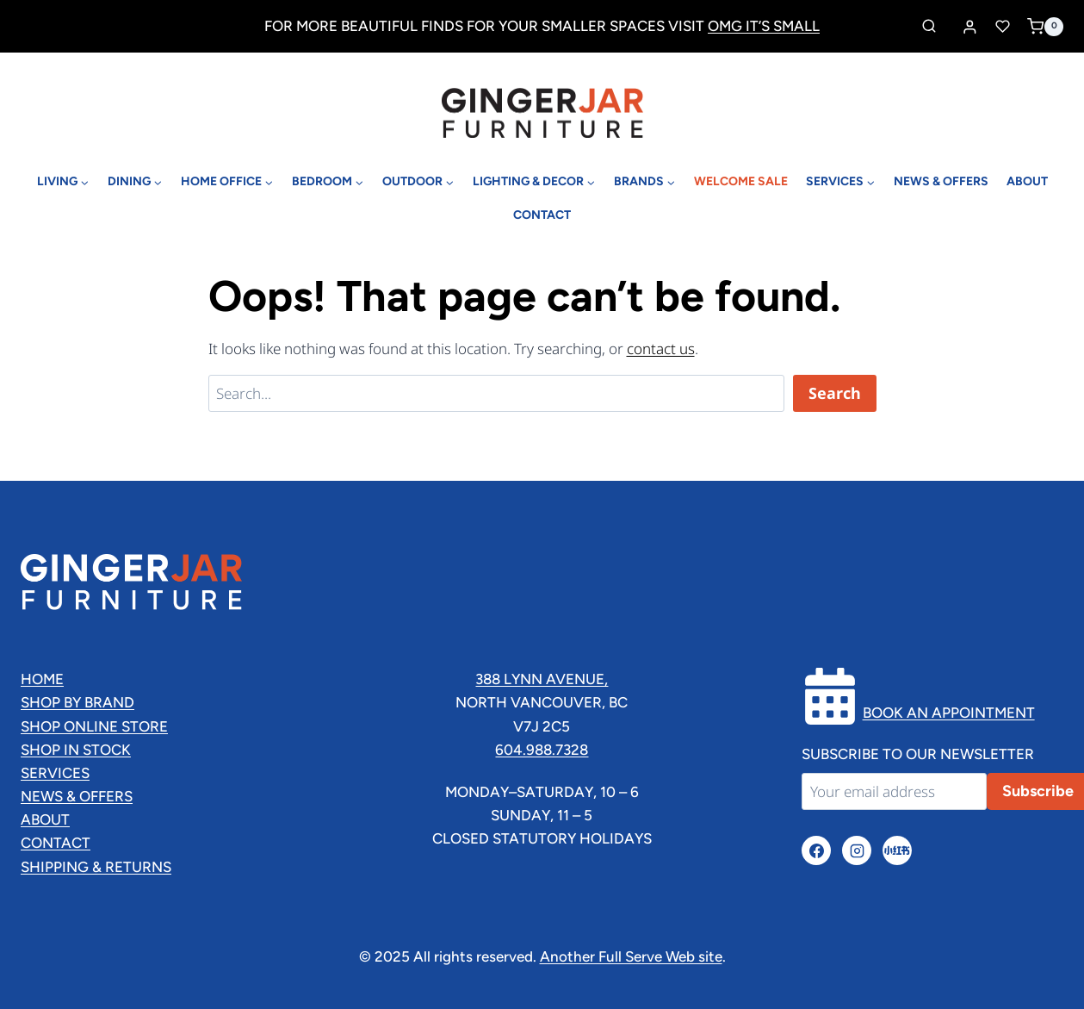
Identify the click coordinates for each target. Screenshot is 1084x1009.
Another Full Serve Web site (631, 956)
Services (55, 773)
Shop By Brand (77, 702)
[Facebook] (816, 850)
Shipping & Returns (96, 866)
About (1027, 181)
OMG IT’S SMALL (764, 25)
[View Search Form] (929, 26)
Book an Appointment (949, 712)
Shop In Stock (76, 749)
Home (42, 679)
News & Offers (941, 181)
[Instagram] (856, 850)
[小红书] (897, 850)
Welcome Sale (741, 181)
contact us (661, 348)
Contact (542, 215)
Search (834, 393)
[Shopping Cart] (1045, 26)
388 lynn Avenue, (541, 679)
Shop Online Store (94, 726)
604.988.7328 (541, 749)
